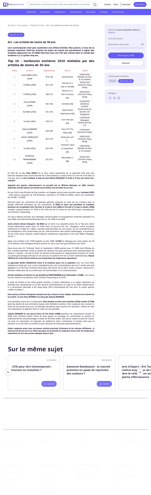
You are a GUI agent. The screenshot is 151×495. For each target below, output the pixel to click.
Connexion (126, 4)
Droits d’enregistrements (50, 481)
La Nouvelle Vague (18, 445)
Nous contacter (46, 439)
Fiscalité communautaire (124, 474)
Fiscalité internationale (124, 463)
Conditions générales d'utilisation (127, 429)
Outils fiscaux (83, 491)
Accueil (11, 25)
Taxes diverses (45, 484)
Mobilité (117, 484)
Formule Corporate (84, 436)
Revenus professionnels (49, 471)
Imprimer (126, 63)
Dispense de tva (83, 478)
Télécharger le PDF (126, 55)
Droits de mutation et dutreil (88, 474)
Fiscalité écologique (49, 491)
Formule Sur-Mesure (85, 439)
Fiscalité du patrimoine (13, 463)
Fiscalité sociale (46, 488)
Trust (116, 481)
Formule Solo (82, 433)
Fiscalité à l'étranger (122, 471)
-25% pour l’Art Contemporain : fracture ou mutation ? (31, 368)
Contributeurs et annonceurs (51, 436)
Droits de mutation (10, 478)
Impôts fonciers (9, 481)
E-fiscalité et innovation (13, 491)
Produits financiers (10, 488)
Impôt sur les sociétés (49, 468)
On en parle (22, 25)
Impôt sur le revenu (11, 468)
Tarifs (115, 4)
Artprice (111, 32)
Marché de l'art (37, 25)
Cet (41, 478)
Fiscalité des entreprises (51, 463)
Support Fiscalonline (48, 433)
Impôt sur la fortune (11, 474)
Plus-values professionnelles (88, 468)
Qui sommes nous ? (48, 429)
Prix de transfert (120, 488)
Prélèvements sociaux (11, 484)
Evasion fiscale (120, 478)
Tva (41, 474)
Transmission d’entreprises (88, 463)
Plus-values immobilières (13, 471)
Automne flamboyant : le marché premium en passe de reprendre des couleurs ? (88, 370)
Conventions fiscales (122, 468)
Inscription (140, 4)
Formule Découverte (85, 429)
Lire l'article (49, 384)
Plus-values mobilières (86, 471)
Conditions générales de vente (125, 433)
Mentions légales (120, 436)
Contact (107, 4)
